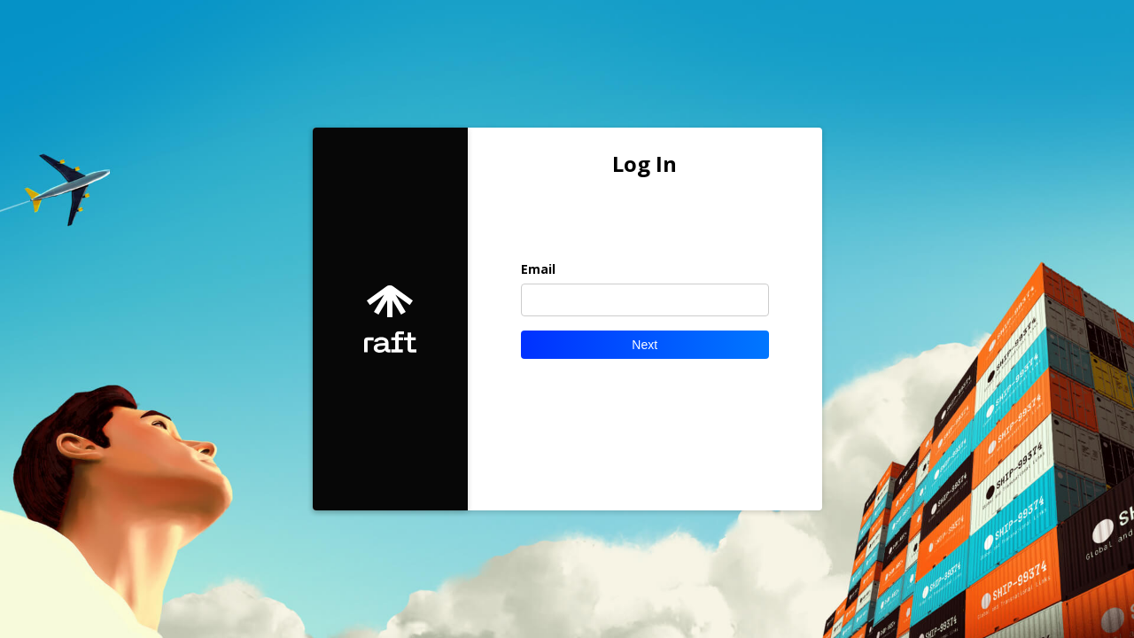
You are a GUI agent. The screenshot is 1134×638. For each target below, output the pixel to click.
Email (538, 269)
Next (644, 345)
